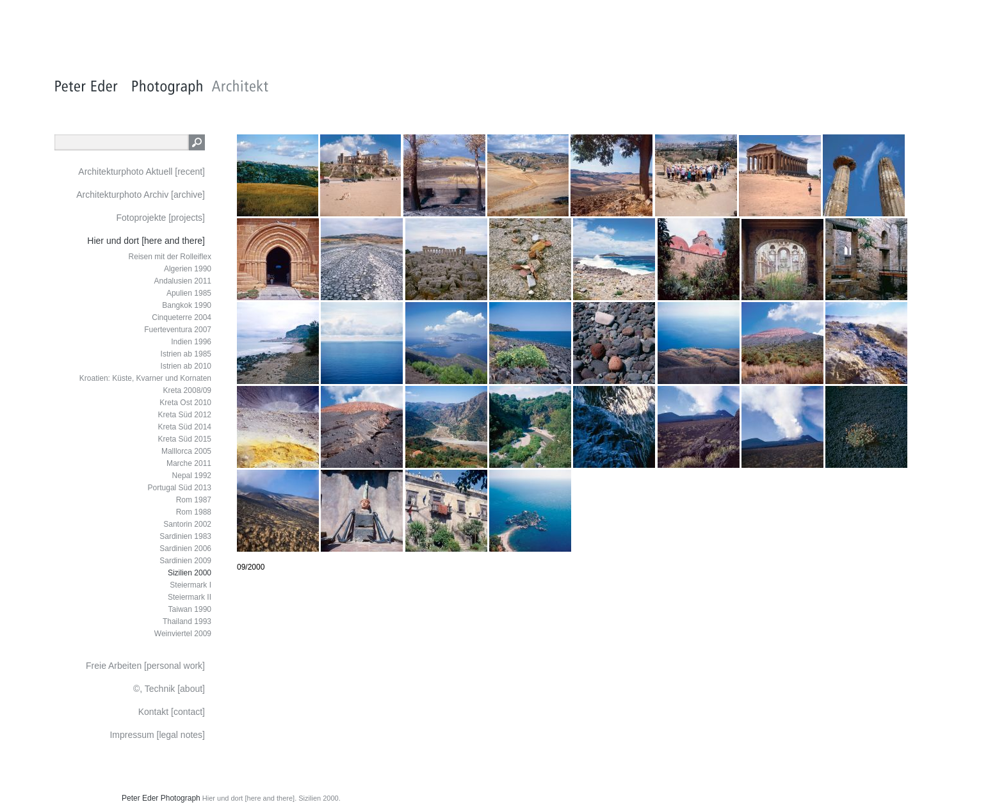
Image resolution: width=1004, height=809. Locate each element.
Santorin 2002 (187, 524)
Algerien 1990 (187, 268)
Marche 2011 (188, 463)
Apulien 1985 (188, 293)
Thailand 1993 (187, 621)
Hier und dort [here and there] (146, 241)
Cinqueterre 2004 (181, 317)
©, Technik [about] (169, 689)
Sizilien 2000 (189, 572)
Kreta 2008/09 (187, 390)
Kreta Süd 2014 (184, 426)
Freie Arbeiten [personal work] (145, 666)
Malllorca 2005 (186, 451)
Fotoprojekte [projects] (160, 217)
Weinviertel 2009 (182, 633)
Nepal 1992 (191, 475)
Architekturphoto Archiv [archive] (140, 194)
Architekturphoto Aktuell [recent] (141, 171)
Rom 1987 (193, 499)
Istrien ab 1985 (186, 353)
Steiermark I (190, 585)
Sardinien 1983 (185, 536)
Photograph (180, 798)
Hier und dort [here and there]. (249, 798)
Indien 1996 (191, 341)
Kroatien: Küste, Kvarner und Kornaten (145, 378)
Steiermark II (189, 597)
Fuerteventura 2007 (177, 329)
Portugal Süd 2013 (179, 487)
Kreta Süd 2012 (184, 414)
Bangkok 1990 (186, 305)
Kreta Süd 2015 (184, 439)
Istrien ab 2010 (186, 366)
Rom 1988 (193, 512)
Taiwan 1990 (189, 609)
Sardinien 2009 (185, 560)
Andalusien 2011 (182, 280)
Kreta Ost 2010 (185, 402)
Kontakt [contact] (171, 712)
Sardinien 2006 (185, 548)
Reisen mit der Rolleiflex (170, 256)
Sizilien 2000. (319, 798)
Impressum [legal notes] (157, 735)
